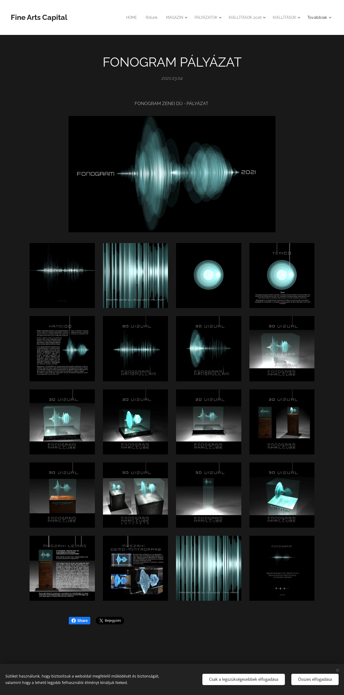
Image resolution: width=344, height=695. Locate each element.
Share (79, 620)
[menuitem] (123, 17)
